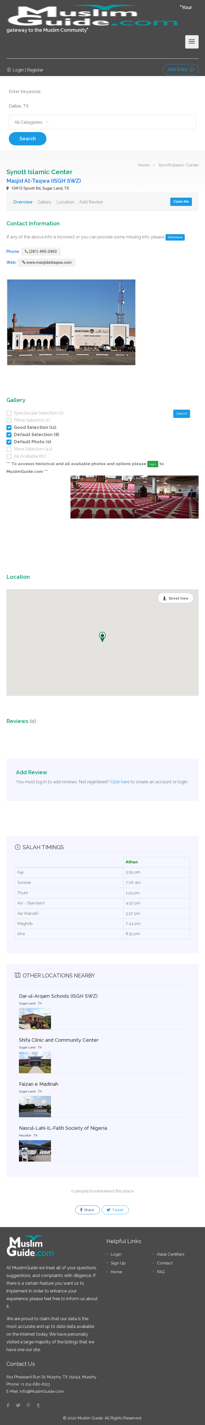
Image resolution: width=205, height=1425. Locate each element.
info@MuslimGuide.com (41, 1391)
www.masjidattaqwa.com (47, 262)
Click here (120, 781)
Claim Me (181, 201)
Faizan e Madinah (38, 1084)
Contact (164, 1263)
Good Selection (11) (35, 427)
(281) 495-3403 (41, 251)
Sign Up (118, 1263)
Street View (178, 598)
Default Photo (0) (32, 441)
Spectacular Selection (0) (39, 413)
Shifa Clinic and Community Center (59, 1040)
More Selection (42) (33, 449)
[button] (102, 637)
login (153, 464)
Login (116, 1254)
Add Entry (181, 69)
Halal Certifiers (170, 1254)
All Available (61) (30, 456)
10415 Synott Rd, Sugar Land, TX (37, 188)
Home (143, 164)
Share (87, 1210)
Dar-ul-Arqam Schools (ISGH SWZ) (58, 996)
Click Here (175, 237)
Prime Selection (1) (32, 420)
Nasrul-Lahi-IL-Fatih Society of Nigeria (63, 1128)
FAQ (161, 1272)
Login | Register (24, 70)
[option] (102, 516)
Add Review (91, 202)
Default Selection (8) (36, 434)
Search (27, 138)
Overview (23, 202)
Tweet (115, 1210)
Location (65, 202)
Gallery (45, 202)
